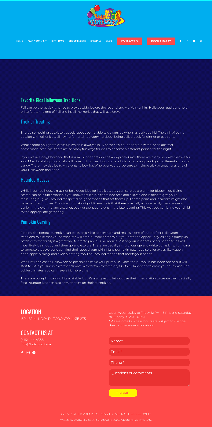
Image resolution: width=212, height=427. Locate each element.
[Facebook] (22, 352)
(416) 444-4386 (32, 340)
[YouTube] (33, 352)
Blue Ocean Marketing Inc (97, 419)
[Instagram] (28, 352)
